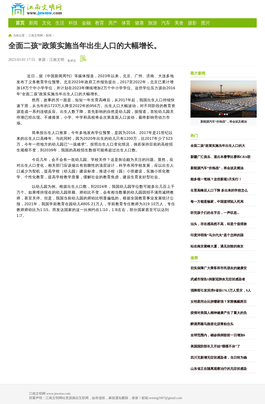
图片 (205, 22)
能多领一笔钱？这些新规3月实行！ (216, 179)
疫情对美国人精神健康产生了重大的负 (218, 313)
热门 (194, 136)
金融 (86, 22)
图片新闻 (197, 73)
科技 (73, 22)
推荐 (194, 258)
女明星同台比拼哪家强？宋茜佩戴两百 (218, 301)
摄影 (192, 22)
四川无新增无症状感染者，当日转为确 (218, 357)
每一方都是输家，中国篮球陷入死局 (216, 201)
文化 (46, 22)
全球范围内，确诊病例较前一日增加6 (217, 335)
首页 (20, 22)
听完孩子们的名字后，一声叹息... (214, 213)
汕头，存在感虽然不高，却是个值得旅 (218, 224)
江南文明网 (35, 35)
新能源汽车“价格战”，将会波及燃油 (223, 121)
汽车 (165, 22)
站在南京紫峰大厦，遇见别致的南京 (216, 246)
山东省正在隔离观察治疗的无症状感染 (218, 368)
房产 (112, 22)
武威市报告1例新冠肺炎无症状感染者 (217, 279)
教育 (99, 22)
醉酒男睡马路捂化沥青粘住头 (212, 324)
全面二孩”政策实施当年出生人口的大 (217, 145)
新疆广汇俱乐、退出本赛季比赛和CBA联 (220, 157)
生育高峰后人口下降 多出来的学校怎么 (219, 190)
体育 (126, 22)
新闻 (33, 22)
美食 (179, 22)
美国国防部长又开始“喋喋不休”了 (215, 346)
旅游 (152, 22)
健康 (139, 22)
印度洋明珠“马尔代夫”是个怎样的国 (216, 235)
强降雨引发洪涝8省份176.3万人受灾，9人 (220, 290)
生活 (59, 22)
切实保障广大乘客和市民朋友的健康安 (218, 268)
